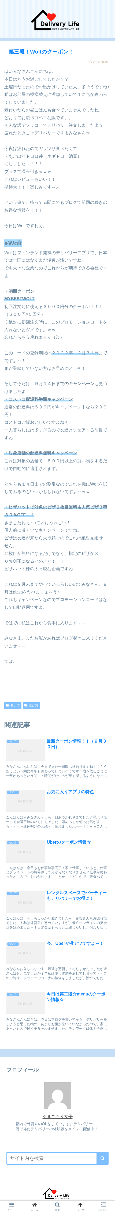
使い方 (13, 705)
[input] (57, 1158)
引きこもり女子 (58, 1116)
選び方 (31, 705)
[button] (103, 1158)
